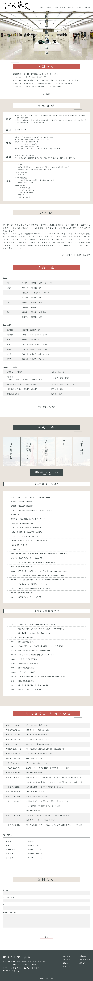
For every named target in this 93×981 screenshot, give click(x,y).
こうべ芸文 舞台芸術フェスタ (29, 449)
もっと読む (46, 94)
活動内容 (70, 7)
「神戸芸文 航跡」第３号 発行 (35, 77)
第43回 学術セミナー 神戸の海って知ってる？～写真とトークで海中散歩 (52, 80)
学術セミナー (64, 447)
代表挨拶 (55, 7)
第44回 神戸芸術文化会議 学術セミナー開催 (41, 74)
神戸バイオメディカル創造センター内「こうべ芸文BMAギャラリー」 (49, 83)
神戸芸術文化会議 (17, 957)
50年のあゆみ (79, 7)
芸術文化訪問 (81, 447)
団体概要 (48, 7)
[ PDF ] (44, 474)
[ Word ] (49, 474)
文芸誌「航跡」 (46, 451)
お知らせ (40, 7)
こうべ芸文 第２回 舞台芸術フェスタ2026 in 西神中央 (43, 86)
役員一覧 (62, 7)
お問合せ (87, 7)
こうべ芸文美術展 (11, 449)
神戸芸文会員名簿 (46, 407)
